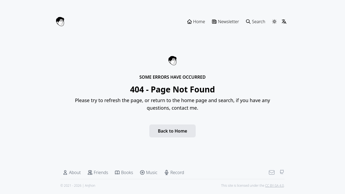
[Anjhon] (60, 21)
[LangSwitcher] (284, 21)
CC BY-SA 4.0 (274, 185)
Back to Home (172, 131)
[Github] (282, 172)
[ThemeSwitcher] (274, 21)
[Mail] (271, 172)
